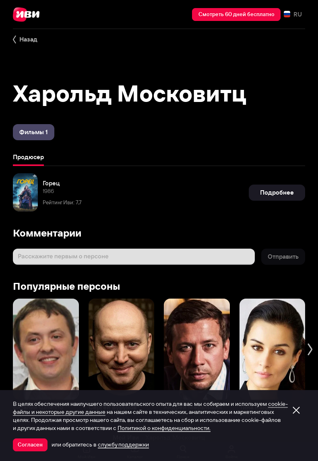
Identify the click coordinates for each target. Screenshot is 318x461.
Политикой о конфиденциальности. (164, 428)
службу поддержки (123, 444)
